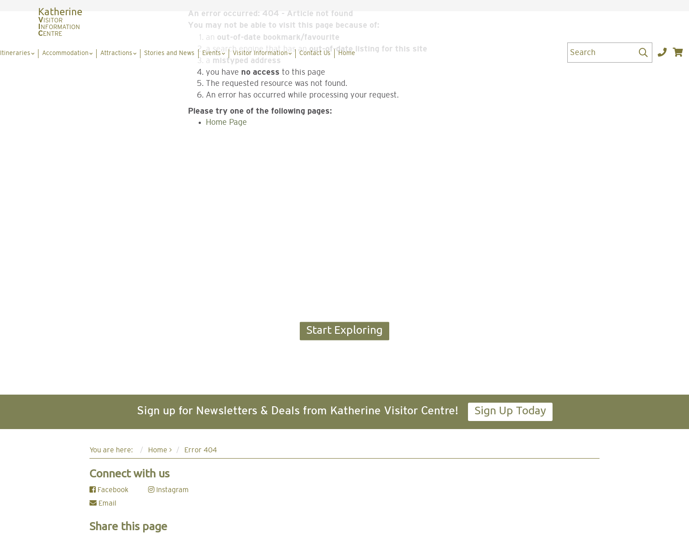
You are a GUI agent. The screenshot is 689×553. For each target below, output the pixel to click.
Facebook (108, 489)
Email (102, 503)
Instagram (168, 489)
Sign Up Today (510, 410)
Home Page (226, 123)
